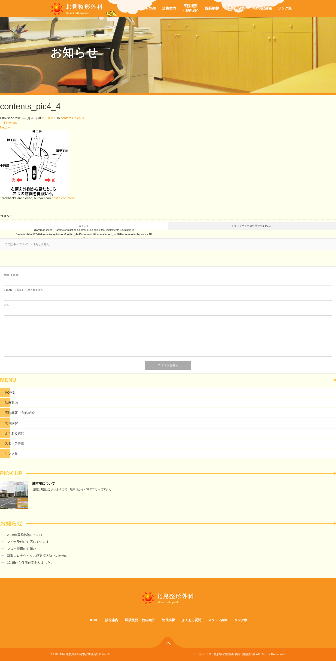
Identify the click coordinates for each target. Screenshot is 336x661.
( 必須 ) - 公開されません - (24, 289)
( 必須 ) (11, 274)
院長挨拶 (212, 8)
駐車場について (43, 483)
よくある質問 (235, 8)
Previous (8, 123)
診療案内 (169, 8)
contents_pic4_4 (72, 118)
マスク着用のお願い (21, 549)
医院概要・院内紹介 (190, 8)
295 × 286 (49, 118)
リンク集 (285, 8)
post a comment (63, 198)
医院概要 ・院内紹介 (20, 413)
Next (5, 127)
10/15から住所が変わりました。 (30, 562)
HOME (151, 8)
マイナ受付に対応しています (28, 542)
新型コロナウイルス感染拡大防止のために (37, 556)
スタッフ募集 (261, 8)
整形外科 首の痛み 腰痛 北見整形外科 (234, 654)
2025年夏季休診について (25, 535)
